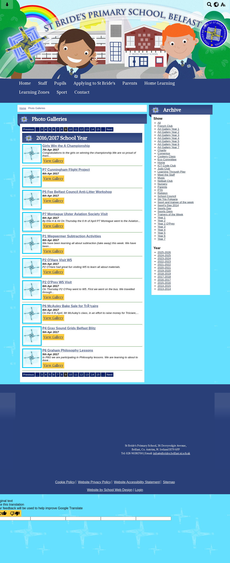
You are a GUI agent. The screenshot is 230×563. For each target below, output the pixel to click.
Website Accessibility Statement (137, 482)
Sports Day (164, 208)
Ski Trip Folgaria (168, 199)
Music (161, 177)
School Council (167, 196)
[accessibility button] (223, 6)
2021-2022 (164, 264)
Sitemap (169, 482)
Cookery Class (167, 156)
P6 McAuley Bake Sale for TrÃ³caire (70, 306)
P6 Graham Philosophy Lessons (67, 350)
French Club (165, 125)
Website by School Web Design (109, 490)
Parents (130, 83)
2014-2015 (164, 285)
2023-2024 (164, 258)
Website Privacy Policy (94, 482)
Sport (62, 92)
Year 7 (162, 238)
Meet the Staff (166, 174)
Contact (81, 92)
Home (25, 83)
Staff (42, 83)
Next (109, 129)
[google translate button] (216, 4)
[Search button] (209, 6)
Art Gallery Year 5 (168, 141)
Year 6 (162, 235)
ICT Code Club (167, 165)
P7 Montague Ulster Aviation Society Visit (75, 214)
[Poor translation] (14, 513)
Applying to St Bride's (94, 83)
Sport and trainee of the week (176, 202)
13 (86, 129)
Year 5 (162, 232)
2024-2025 (164, 255)
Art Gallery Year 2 (168, 132)
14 (92, 129)
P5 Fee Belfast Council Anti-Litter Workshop (77, 192)
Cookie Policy (65, 482)
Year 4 (162, 229)
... (37, 129)
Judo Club (164, 168)
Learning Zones (34, 92)
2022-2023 (164, 261)
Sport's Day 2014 (168, 205)
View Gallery (53, 161)
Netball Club (165, 180)
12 (81, 129)
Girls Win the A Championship (66, 146)
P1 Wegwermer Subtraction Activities (71, 236)
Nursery (162, 183)
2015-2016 (164, 282)
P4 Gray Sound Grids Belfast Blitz (69, 328)
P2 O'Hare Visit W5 (57, 260)
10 (70, 129)
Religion (163, 193)
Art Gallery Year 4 (168, 138)
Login (139, 490)
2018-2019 (164, 273)
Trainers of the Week (170, 214)
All (159, 122)
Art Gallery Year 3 (168, 135)
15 (98, 129)
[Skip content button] (7, 6)
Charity (162, 150)
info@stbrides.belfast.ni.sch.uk (171, 453)
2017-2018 (164, 276)
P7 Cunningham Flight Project (66, 169)
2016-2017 (164, 279)
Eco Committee (167, 159)
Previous (28, 129)
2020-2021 (164, 267)
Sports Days (165, 211)
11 (75, 129)
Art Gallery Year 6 (168, 144)
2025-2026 (164, 252)
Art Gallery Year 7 (168, 147)
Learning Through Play (172, 171)
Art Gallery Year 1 (168, 128)
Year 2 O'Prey (166, 223)
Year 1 (162, 217)
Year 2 (162, 220)
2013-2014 (164, 288)
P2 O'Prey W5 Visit (57, 282)
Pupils (60, 83)
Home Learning (159, 83)
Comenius (164, 153)
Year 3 (162, 226)
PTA (160, 190)
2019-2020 (164, 270)
